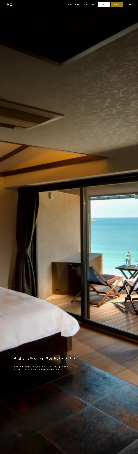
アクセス (93, 4)
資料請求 (117, 4)
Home (70, 4)
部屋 (85, 4)
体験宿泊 (104, 4)
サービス (78, 4)
